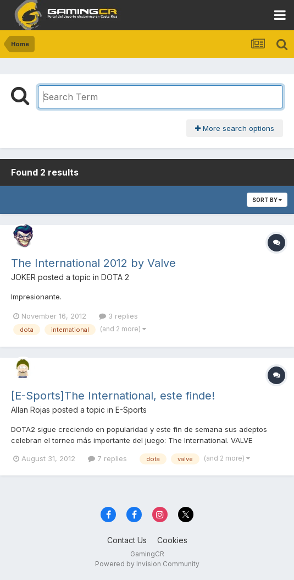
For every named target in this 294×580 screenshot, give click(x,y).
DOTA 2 (115, 277)
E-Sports (131, 409)
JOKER (23, 277)
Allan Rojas (30, 409)
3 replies (118, 315)
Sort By (267, 199)
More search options (234, 128)
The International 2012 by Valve (93, 263)
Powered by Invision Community (147, 564)
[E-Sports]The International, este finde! (113, 395)
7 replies (107, 458)
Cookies (172, 540)
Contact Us (127, 540)
